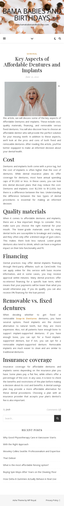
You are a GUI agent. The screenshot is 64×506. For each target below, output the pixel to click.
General (32, 54)
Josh (8, 409)
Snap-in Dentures (26, 318)
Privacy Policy (52, 500)
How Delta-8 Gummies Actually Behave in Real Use (29, 478)
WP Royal (31, 500)
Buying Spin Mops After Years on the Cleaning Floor (30, 471)
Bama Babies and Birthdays (32, 14)
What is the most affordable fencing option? (26, 464)
